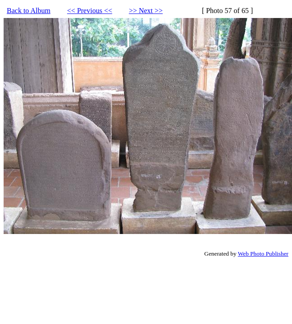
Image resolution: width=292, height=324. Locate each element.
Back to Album (28, 10)
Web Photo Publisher (263, 253)
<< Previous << (89, 10)
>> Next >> (146, 10)
